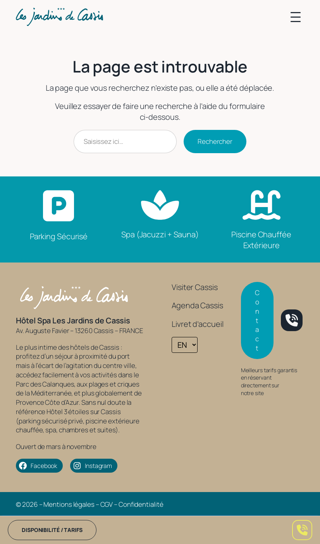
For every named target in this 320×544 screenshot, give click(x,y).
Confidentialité (141, 504)
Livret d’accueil (197, 324)
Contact (257, 320)
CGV (106, 504)
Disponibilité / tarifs (52, 530)
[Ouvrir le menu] (295, 17)
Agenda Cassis (197, 305)
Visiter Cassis (195, 287)
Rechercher (215, 141)
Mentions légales (68, 504)
